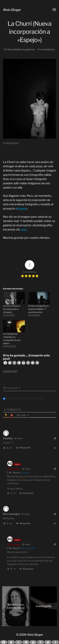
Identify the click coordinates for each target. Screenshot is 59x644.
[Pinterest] (28, 363)
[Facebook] (5, 363)
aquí (24, 229)
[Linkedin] (23, 363)
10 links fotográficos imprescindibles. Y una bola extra (38, 308)
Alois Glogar (12, 10)
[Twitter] (10, 363)
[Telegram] (19, 363)
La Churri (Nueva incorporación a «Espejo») (11, 308)
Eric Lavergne (11, 514)
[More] (37, 363)
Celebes (8, 438)
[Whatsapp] (14, 363)
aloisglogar (13, 468)
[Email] (33, 363)
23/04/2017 (10, 371)
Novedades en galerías (21, 49)
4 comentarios (46, 49)
